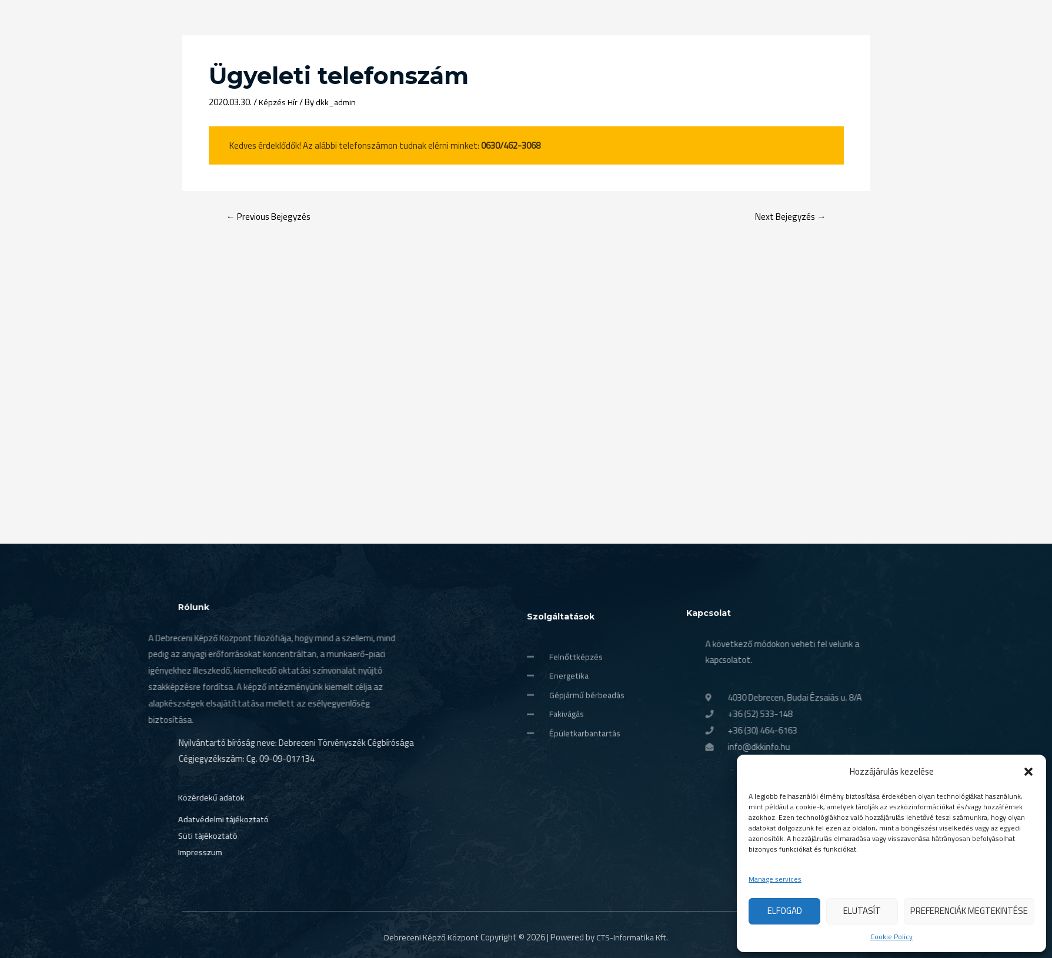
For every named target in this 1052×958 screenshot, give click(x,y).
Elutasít (862, 910)
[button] (1028, 772)
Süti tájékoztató (165, 890)
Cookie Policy (891, 936)
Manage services (775, 879)
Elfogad (784, 910)
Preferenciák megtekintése (969, 910)
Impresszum (156, 907)
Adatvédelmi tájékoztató (181, 874)
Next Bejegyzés (788, 216)
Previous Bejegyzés (271, 216)
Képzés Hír (278, 101)
